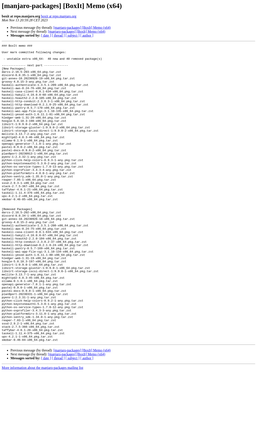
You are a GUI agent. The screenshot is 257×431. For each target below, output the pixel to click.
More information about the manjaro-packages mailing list (42, 427)
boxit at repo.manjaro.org (58, 16)
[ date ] (46, 35)
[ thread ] (58, 35)
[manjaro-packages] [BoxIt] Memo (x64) (82, 27)
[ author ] (86, 35)
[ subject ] (72, 35)
